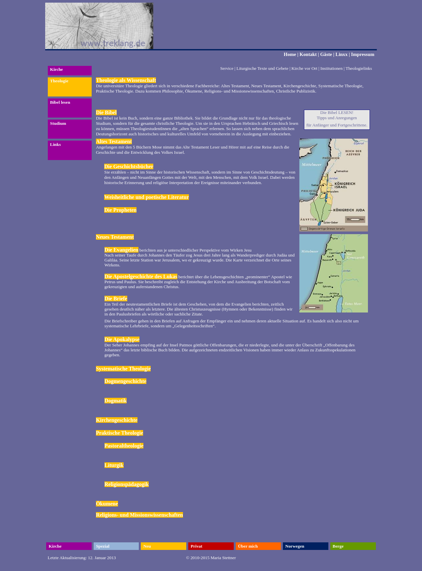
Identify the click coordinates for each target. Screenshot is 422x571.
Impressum (363, 54)
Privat (196, 546)
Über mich (248, 546)
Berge (338, 546)
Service (226, 68)
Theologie (59, 80)
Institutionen (331, 68)
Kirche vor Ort (304, 68)
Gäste (326, 54)
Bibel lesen (60, 102)
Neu (147, 546)
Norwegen (294, 546)
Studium (58, 123)
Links (55, 144)
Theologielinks (359, 68)
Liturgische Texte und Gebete (262, 68)
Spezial (102, 546)
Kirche (56, 69)
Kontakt (308, 54)
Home (290, 54)
